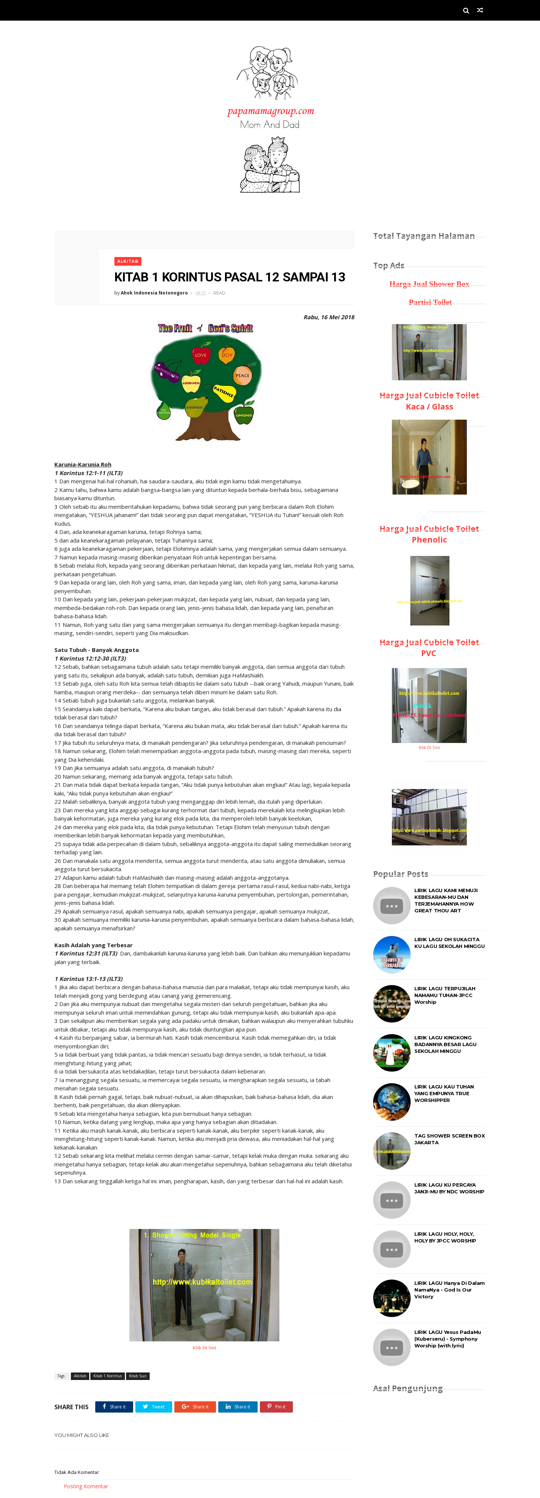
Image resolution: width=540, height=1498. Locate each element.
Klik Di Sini (204, 1347)
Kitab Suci (138, 1375)
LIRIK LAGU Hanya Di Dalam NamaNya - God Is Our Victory (449, 1289)
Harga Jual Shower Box (429, 284)
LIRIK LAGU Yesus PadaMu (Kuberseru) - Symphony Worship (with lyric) (447, 1338)
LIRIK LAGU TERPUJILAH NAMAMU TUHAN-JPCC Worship (445, 995)
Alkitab (127, 261)
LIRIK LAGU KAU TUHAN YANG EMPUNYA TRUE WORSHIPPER (444, 1093)
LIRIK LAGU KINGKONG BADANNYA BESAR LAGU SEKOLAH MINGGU (445, 1044)
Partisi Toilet (429, 302)
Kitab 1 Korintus (107, 1375)
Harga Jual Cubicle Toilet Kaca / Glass (429, 400)
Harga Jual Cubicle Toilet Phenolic (429, 534)
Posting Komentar (86, 1486)
